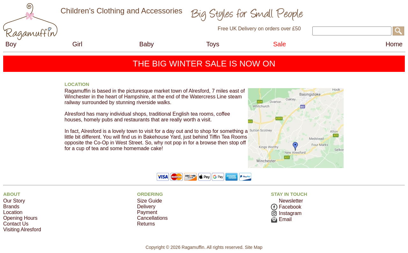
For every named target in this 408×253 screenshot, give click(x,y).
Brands (11, 206)
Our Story (14, 200)
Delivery (146, 206)
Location (13, 212)
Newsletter (291, 200)
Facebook (286, 207)
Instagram (286, 213)
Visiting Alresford (22, 229)
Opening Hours (20, 218)
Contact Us (15, 223)
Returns (146, 223)
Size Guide (149, 200)
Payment (147, 212)
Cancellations (152, 218)
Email (281, 219)
